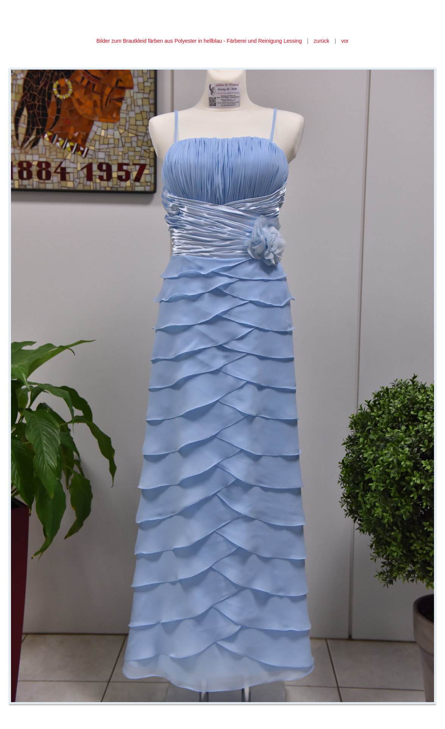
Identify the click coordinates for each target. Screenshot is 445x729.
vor (344, 41)
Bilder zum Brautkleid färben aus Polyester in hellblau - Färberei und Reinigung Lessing (200, 41)
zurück (321, 41)
